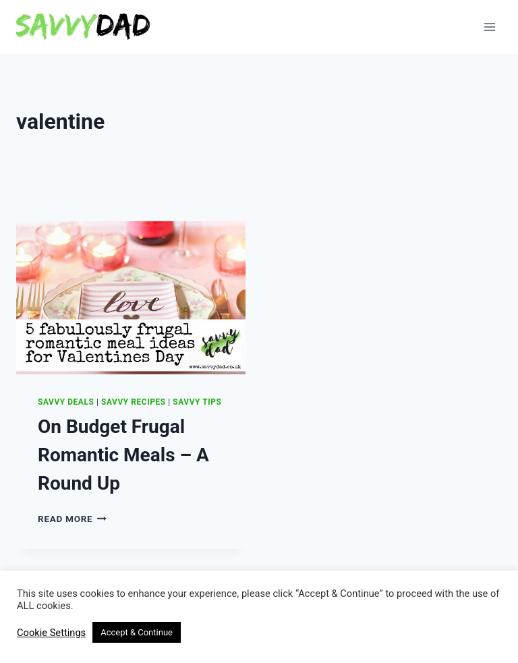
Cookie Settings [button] (51, 633)
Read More (72, 518)
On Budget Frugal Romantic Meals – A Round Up (123, 454)
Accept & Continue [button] (136, 632)
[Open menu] (489, 26)
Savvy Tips (197, 402)
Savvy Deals (66, 402)
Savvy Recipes (133, 402)
